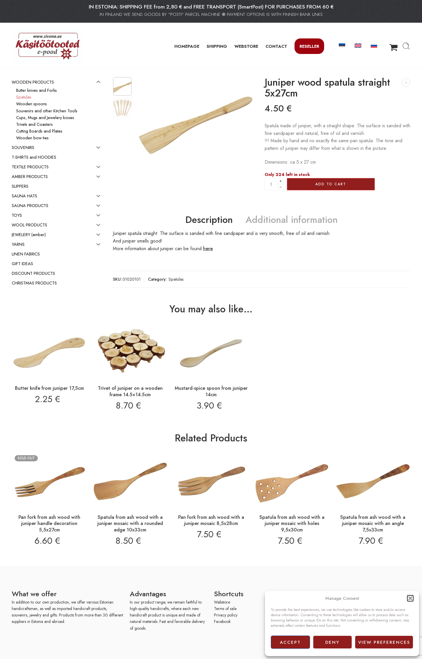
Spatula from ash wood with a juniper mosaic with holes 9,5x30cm (291, 523)
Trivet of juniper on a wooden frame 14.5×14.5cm (130, 391)
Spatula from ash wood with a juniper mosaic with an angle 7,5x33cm (372, 523)
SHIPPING (217, 46)
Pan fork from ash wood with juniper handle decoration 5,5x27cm (49, 523)
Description (209, 220)
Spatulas (176, 279)
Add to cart (330, 184)
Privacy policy (225, 615)
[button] (410, 598)
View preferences (384, 642)
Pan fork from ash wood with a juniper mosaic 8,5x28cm (211, 520)
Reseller (309, 46)
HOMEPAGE (186, 46)
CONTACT (276, 46)
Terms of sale (225, 608)
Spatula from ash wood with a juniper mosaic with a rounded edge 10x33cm (130, 523)
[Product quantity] (271, 184)
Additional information (292, 220)
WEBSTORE (246, 46)
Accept (290, 642)
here (208, 248)
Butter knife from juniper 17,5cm (49, 388)
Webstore (222, 602)
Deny (332, 642)
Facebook (222, 621)
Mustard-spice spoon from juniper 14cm (211, 391)
